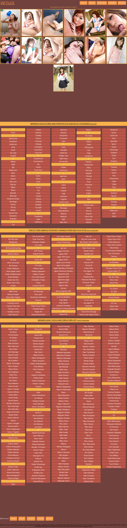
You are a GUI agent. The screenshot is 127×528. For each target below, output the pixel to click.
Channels (112, 3)
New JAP (83, 3)
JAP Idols (122, 3)
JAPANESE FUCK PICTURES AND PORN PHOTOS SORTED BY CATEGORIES (63, 124)
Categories (102, 3)
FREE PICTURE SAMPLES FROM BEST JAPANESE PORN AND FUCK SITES (63, 230)
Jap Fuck (7, 2)
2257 (90, 526)
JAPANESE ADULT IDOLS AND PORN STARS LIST (63, 320)
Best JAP (92, 3)
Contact (85, 526)
